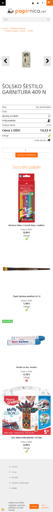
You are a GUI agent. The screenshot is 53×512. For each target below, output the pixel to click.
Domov (5, 28)
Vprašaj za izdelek (10, 116)
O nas (14, 472)
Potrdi (34, 506)
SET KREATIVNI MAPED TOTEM (26, 437)
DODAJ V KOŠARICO (26, 155)
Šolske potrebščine (18, 28)
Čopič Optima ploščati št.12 (26, 296)
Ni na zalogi (7, 321)
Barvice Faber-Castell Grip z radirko (27, 225)
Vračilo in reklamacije (20, 483)
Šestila (30, 31)
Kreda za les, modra (26, 367)
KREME (14, 488)
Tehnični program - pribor (15, 31)
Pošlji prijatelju (9, 120)
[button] (47, 61)
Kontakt (15, 477)
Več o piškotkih (45, 506)
